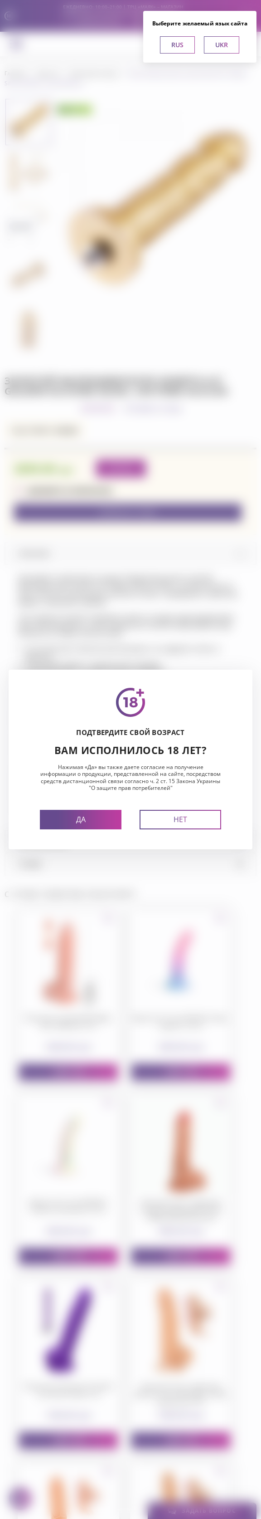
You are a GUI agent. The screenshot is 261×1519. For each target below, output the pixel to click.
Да (81, 819)
